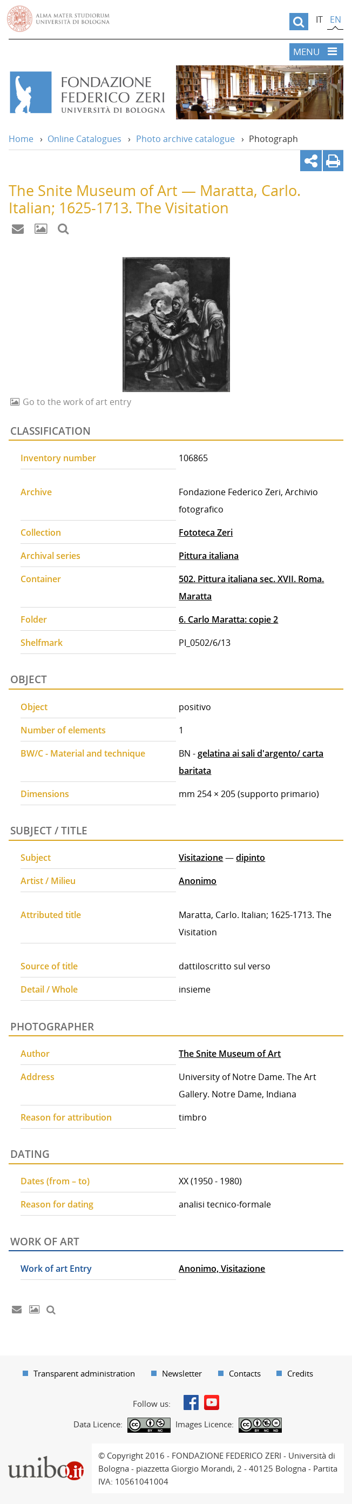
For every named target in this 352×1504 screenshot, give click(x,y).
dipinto (250, 858)
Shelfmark (42, 643)
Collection (41, 532)
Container (41, 579)
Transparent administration (84, 1373)
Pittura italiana (209, 556)
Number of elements (63, 730)
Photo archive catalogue (185, 139)
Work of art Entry (56, 1268)
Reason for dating (57, 1204)
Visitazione (201, 858)
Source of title (49, 966)
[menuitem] (79, 1373)
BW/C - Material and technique (83, 753)
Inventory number (58, 458)
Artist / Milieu (48, 881)
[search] (298, 21)
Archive (36, 492)
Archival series (50, 556)
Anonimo (197, 881)
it (319, 19)
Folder (34, 619)
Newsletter (182, 1373)
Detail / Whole (49, 989)
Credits (300, 1373)
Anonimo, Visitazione (222, 1268)
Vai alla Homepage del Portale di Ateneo (58, 19)
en (335, 19)
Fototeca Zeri (206, 532)
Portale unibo (46, 1450)
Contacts (245, 1373)
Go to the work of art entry (76, 402)
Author (35, 1054)
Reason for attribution (66, 1117)
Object (34, 707)
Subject (36, 858)
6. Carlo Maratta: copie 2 (228, 619)
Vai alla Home (87, 92)
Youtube (211, 1402)
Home (21, 139)
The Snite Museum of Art (230, 1054)
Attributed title (51, 915)
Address (38, 1077)
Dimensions (45, 794)
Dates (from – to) (55, 1181)
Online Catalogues (84, 139)
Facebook (191, 1402)
